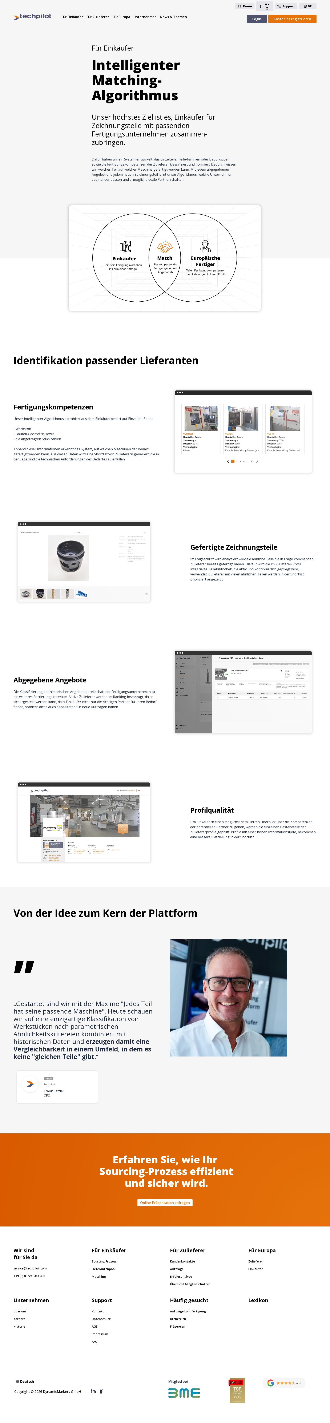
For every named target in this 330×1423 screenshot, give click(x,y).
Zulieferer (255, 1261)
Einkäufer (255, 1269)
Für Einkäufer (72, 17)
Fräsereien (177, 1326)
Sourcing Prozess (104, 1261)
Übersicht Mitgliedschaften (190, 1284)
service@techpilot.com (30, 1268)
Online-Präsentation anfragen (165, 1202)
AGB (95, 1326)
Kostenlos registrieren (292, 19)
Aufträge (177, 1269)
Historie (19, 1326)
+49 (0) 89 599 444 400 (29, 1276)
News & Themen (173, 17)
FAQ (94, 1342)
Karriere (19, 1319)
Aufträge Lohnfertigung (188, 1311)
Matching (99, 1277)
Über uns (20, 1311)
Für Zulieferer (97, 17)
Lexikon (258, 1300)
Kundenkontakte (182, 1261)
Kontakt (98, 1311)
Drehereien (178, 1319)
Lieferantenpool (104, 1269)
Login (256, 19)
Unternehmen (145, 17)
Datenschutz (101, 1319)
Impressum (100, 1334)
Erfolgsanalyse (181, 1277)
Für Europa (121, 17)
